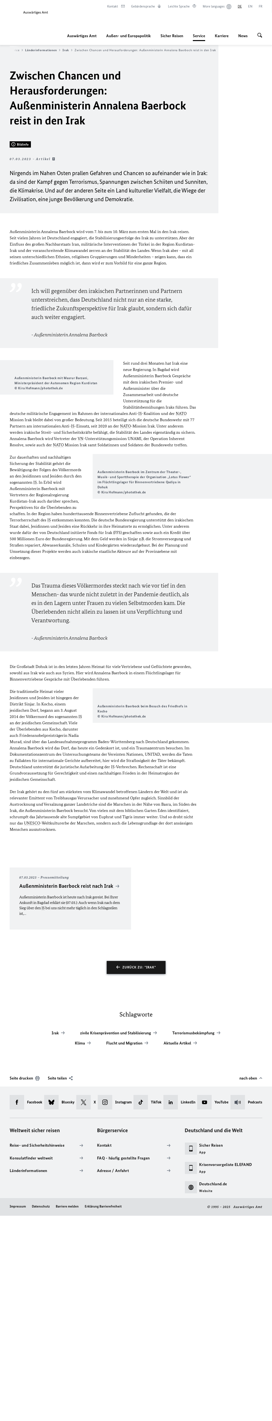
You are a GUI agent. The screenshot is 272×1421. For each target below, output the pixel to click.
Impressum (18, 1412)
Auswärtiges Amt (82, 35)
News (243, 35)
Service (199, 35)
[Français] (260, 6)
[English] (250, 6)
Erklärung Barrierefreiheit (103, 1412)
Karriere (222, 35)
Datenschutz (41, 1412)
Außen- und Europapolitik (128, 35)
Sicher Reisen (171, 35)
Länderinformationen (42, 50)
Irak (67, 50)
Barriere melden (67, 1412)
